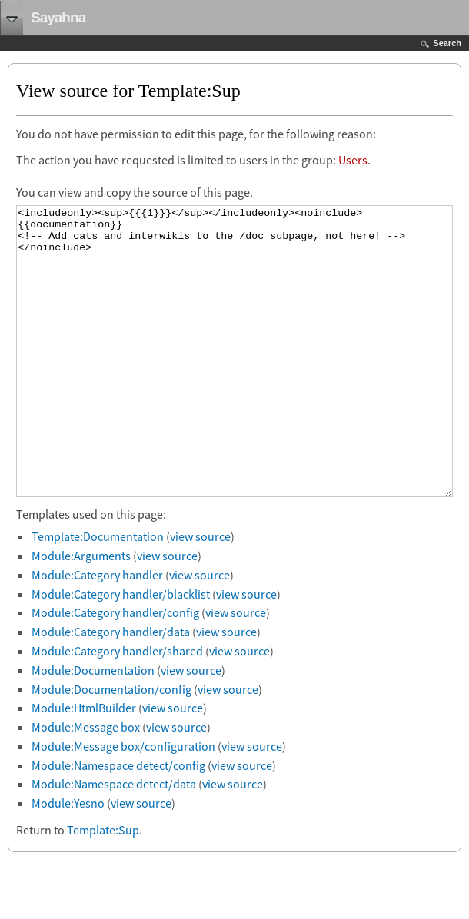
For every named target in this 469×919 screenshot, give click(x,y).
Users (353, 160)
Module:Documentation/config (111, 747)
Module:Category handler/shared (117, 708)
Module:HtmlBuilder (84, 765)
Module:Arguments (81, 613)
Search (447, 43)
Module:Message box (86, 784)
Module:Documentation (93, 727)
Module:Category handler (97, 632)
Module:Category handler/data (111, 689)
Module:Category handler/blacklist (121, 651)
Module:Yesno (68, 860)
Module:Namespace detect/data (114, 841)
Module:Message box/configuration (123, 803)
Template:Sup (103, 887)
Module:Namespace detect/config (118, 823)
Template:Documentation (98, 594)
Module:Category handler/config (115, 670)
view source (200, 594)
